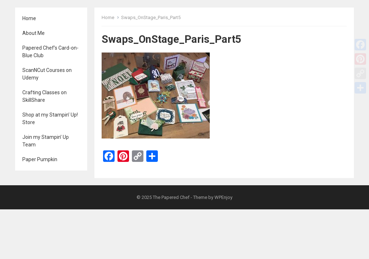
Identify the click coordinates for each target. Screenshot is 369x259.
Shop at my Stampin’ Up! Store (50, 118)
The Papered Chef (171, 197)
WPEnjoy (223, 197)
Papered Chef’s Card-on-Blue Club (50, 51)
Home (29, 18)
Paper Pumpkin (39, 159)
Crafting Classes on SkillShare (44, 96)
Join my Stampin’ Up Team (45, 140)
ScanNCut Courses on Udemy (47, 74)
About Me (33, 33)
